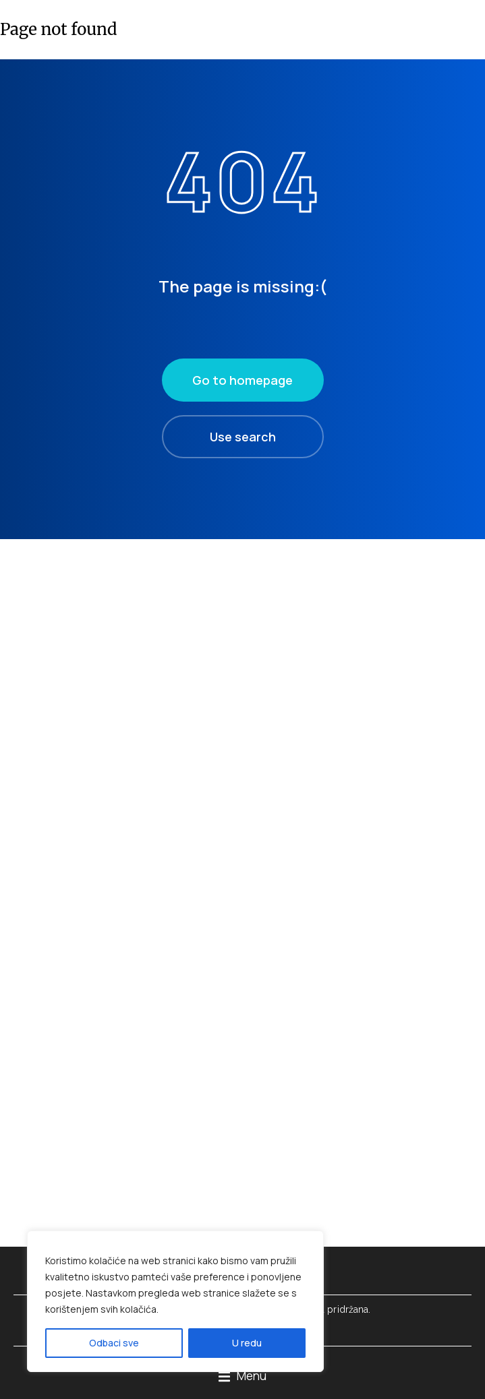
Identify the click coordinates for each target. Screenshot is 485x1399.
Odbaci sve (114, 1342)
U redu (247, 1342)
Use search (243, 437)
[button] (242, 1376)
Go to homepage (242, 380)
